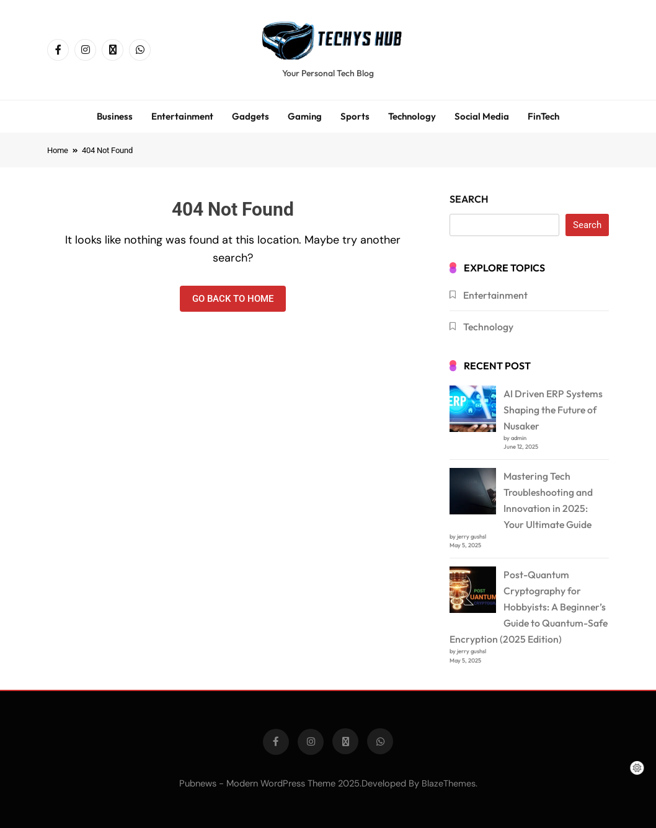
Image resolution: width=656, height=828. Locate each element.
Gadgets (250, 116)
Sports (355, 116)
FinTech (543, 116)
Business (115, 116)
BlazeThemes (449, 783)
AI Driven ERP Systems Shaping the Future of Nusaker (553, 409)
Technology (412, 116)
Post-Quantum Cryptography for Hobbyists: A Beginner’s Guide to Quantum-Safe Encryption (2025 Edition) (529, 606)
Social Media (481, 116)
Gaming (305, 116)
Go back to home (232, 298)
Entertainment (182, 116)
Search (469, 199)
